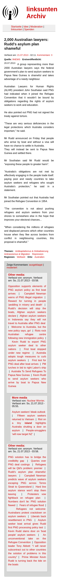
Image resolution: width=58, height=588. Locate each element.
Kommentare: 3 (44, 55)
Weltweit (21, 257)
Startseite (16, 26)
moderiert (12, 267)
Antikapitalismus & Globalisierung (31, 251)
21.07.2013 (22, 55)
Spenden (29, 29)
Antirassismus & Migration (17, 254)
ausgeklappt (35, 264)
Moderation (36, 26)
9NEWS (16, 59)
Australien (39, 257)
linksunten (16, 29)
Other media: (16, 274)
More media (19, 397)
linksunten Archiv (41, 12)
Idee (26, 26)
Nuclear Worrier (35, 400)
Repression (37, 254)
